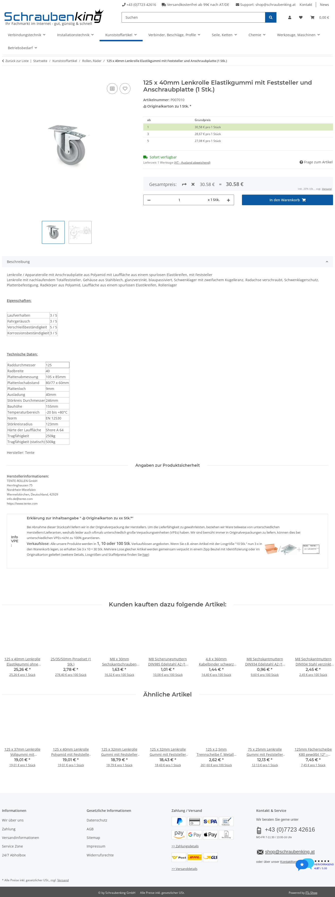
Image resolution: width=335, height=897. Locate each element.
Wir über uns (13, 820)
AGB (90, 829)
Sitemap (93, 837)
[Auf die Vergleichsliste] (112, 88)
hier (145, 554)
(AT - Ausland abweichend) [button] (192, 162)
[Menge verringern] (149, 182)
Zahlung (9, 829)
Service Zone (12, 846)
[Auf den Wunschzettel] (125, 88)
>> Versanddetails (184, 868)
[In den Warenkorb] (6, 76)
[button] (289, 17)
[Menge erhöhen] (228, 182)
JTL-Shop (311, 893)
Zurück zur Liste (17, 61)
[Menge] (179, 182)
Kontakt (306, 4)
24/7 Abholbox (14, 855)
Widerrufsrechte (100, 855)
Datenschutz (97, 820)
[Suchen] (193, 17)
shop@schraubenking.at (275, 4)
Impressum (96, 846)
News (324, 4)
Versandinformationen (20, 837)
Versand (63, 880)
